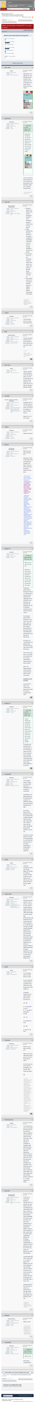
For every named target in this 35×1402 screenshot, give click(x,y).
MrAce (6, 444)
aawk (6, 967)
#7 (32, 396)
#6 (32, 365)
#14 (32, 894)
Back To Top (4, 1399)
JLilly (6, 859)
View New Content (26, 17)
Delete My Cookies (19, 1399)
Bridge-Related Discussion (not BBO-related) (12, 14)
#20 (32, 1342)
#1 (32, 67)
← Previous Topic (5, 1374)
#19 (32, 1315)
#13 (32, 859)
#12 (32, 774)
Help (30, 6)
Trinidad (7, 1040)
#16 (32, 1040)
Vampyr (7, 1315)
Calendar (16, 11)
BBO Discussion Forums (7, 13)
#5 (32, 331)
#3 (32, 202)
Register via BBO (13, 6)
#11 (32, 703)
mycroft (7, 202)
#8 (32, 427)
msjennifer (8, 894)
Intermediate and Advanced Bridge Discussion (13, 15)
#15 (32, 967)
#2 (32, 118)
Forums (4, 9)
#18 (32, 1191)
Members (9, 11)
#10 (32, 548)
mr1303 (6, 396)
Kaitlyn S (7, 549)
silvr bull (7, 67)
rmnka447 (7, 774)
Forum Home (11, 1399)
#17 (32, 1119)
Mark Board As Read (6, 1400)
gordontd (7, 118)
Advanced (33, 9)
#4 (32, 313)
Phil (5, 331)
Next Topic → (5, 1375)
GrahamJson (8, 1119)
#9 (32, 444)
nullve (6, 313)
